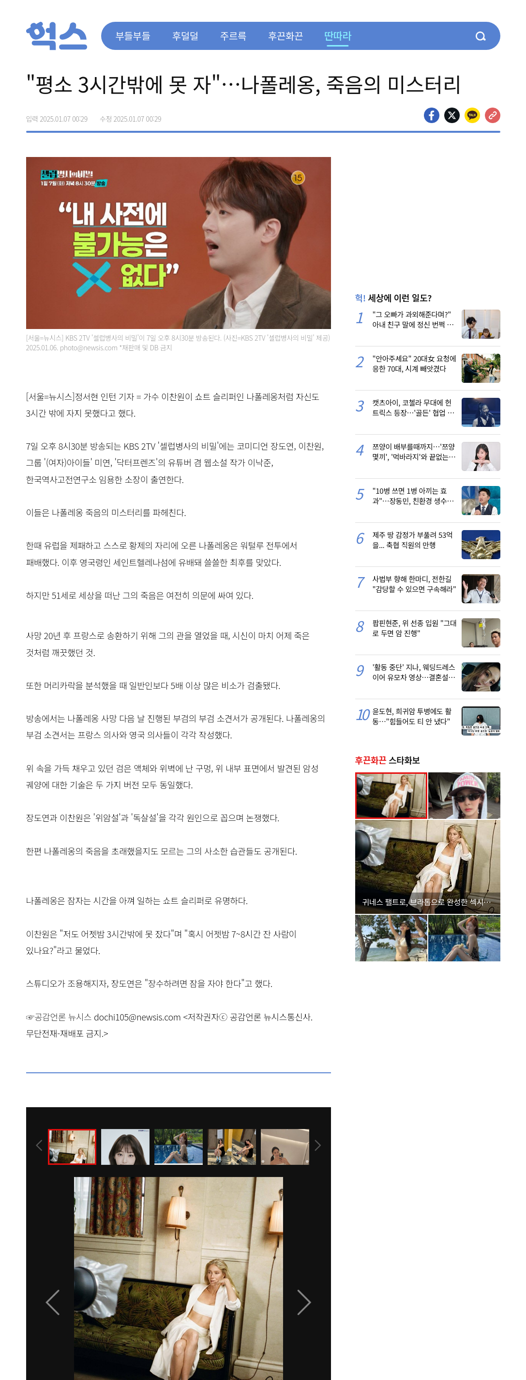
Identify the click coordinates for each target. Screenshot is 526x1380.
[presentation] (39, 1146)
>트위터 (452, 115)
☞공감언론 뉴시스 (59, 1016)
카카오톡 (472, 115)
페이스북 (431, 115)
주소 (492, 115)
